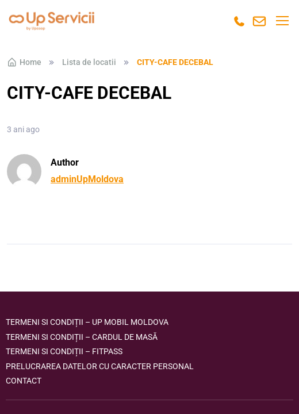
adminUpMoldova (87, 179)
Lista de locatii (89, 62)
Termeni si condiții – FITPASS (64, 351)
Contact (23, 380)
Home (24, 62)
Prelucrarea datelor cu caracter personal (100, 366)
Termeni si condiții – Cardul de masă (82, 337)
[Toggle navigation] (281, 20)
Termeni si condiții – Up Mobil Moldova (87, 322)
